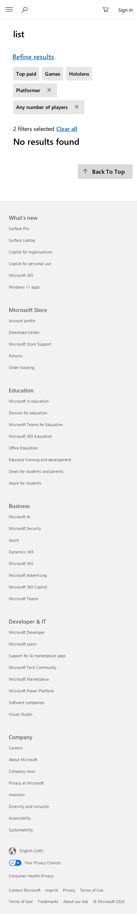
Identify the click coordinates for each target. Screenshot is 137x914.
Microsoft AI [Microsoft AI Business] (19, 516)
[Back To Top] (105, 171)
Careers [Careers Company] (16, 748)
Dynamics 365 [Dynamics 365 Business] (21, 551)
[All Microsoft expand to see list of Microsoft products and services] (9, 10)
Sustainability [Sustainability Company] (21, 829)
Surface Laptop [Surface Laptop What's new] (22, 240)
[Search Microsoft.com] (25, 9)
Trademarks (48, 901)
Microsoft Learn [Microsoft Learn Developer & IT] (23, 644)
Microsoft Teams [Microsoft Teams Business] (23, 598)
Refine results (33, 56)
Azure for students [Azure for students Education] (25, 483)
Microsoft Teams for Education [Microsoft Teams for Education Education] (36, 424)
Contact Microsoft (25, 890)
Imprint (51, 890)
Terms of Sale (21, 901)
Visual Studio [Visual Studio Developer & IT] (20, 714)
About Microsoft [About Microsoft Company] (23, 759)
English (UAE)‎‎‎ (31, 850)
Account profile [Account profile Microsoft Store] (22, 320)
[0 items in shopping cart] (108, 10)
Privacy (69, 890)
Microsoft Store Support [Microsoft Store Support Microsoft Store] (30, 344)
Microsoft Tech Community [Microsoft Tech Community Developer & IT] (32, 667)
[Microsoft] (68, 5)
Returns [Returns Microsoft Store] (16, 355)
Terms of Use (91, 890)
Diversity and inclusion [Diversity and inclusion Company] (29, 806)
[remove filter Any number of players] (77, 107)
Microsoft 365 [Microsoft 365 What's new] (21, 275)
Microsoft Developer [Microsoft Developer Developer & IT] (27, 632)
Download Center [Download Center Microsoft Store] (24, 332)
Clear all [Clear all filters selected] (66, 128)
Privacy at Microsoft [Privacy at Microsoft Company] (26, 783)
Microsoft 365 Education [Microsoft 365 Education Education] (30, 436)
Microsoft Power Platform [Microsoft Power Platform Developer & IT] (31, 690)
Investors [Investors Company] (17, 794)
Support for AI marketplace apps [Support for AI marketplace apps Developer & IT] (37, 655)
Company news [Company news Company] (22, 771)
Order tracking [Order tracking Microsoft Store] (21, 367)
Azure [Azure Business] (14, 540)
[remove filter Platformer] (50, 90)
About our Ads (75, 901)
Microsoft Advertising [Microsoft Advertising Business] (28, 575)
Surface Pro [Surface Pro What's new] (19, 228)
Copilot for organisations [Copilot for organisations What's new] (31, 252)
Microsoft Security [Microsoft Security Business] (25, 528)
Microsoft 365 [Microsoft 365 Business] (21, 563)
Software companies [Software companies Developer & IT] (27, 702)
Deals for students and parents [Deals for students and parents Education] (36, 471)
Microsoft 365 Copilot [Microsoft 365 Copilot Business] (28, 587)
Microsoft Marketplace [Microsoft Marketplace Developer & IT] (29, 679)
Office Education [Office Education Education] (23, 448)
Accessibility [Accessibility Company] (20, 818)
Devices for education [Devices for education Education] (28, 412)
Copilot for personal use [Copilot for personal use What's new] (30, 263)
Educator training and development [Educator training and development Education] (40, 459)
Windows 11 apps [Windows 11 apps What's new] (24, 287)
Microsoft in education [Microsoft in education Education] (29, 401)
